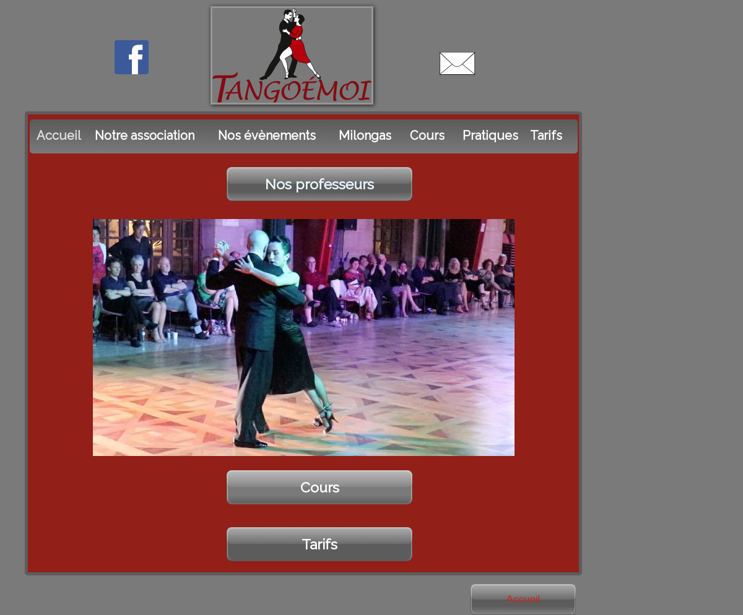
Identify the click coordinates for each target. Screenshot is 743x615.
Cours (319, 487)
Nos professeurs (319, 184)
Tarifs (319, 544)
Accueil (523, 599)
